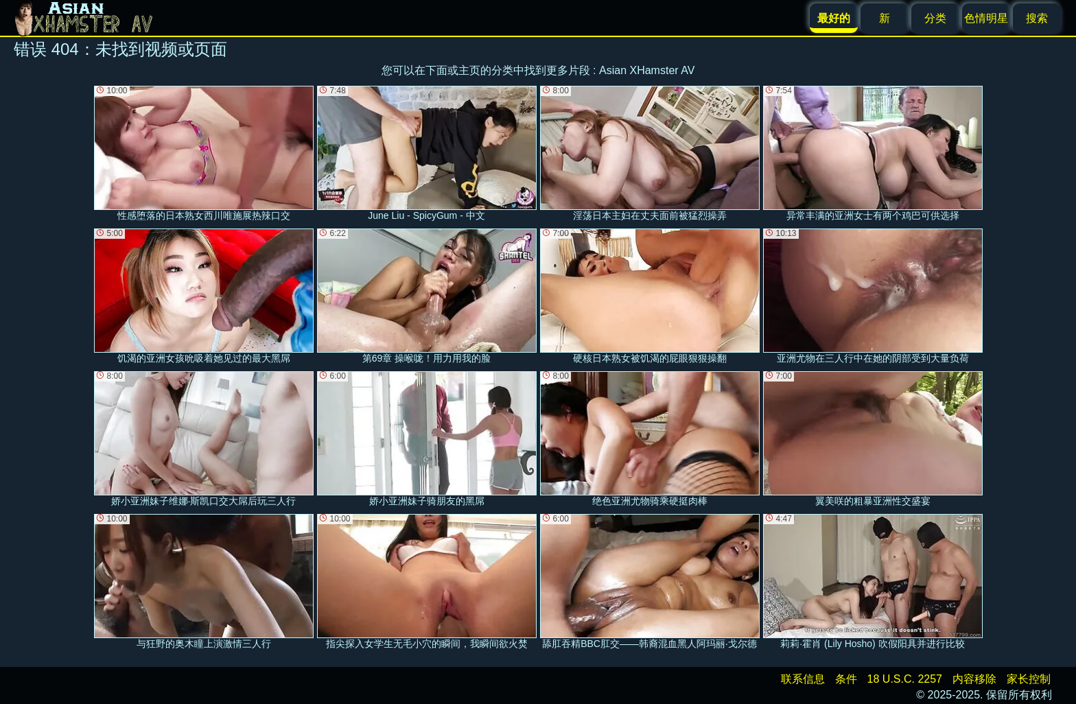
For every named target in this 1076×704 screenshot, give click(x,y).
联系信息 (803, 679)
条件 (846, 679)
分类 (935, 18)
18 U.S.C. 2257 (904, 679)
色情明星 (986, 18)
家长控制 (1029, 679)
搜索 (1037, 18)
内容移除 (974, 679)
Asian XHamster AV (646, 70)
